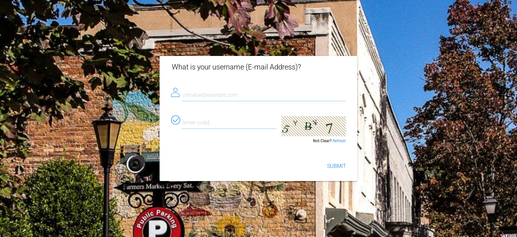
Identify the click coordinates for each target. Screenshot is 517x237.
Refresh (339, 141)
